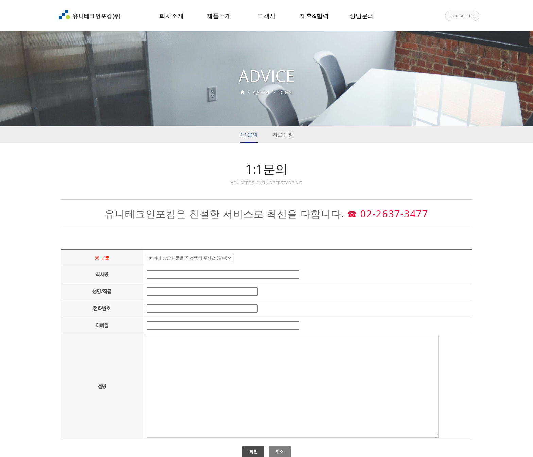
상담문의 (361, 16)
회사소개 (171, 16)
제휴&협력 (314, 16)
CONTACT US (462, 15)
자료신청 (283, 134)
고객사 (266, 16)
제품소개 (219, 16)
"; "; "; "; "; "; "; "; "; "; (190, 257)
